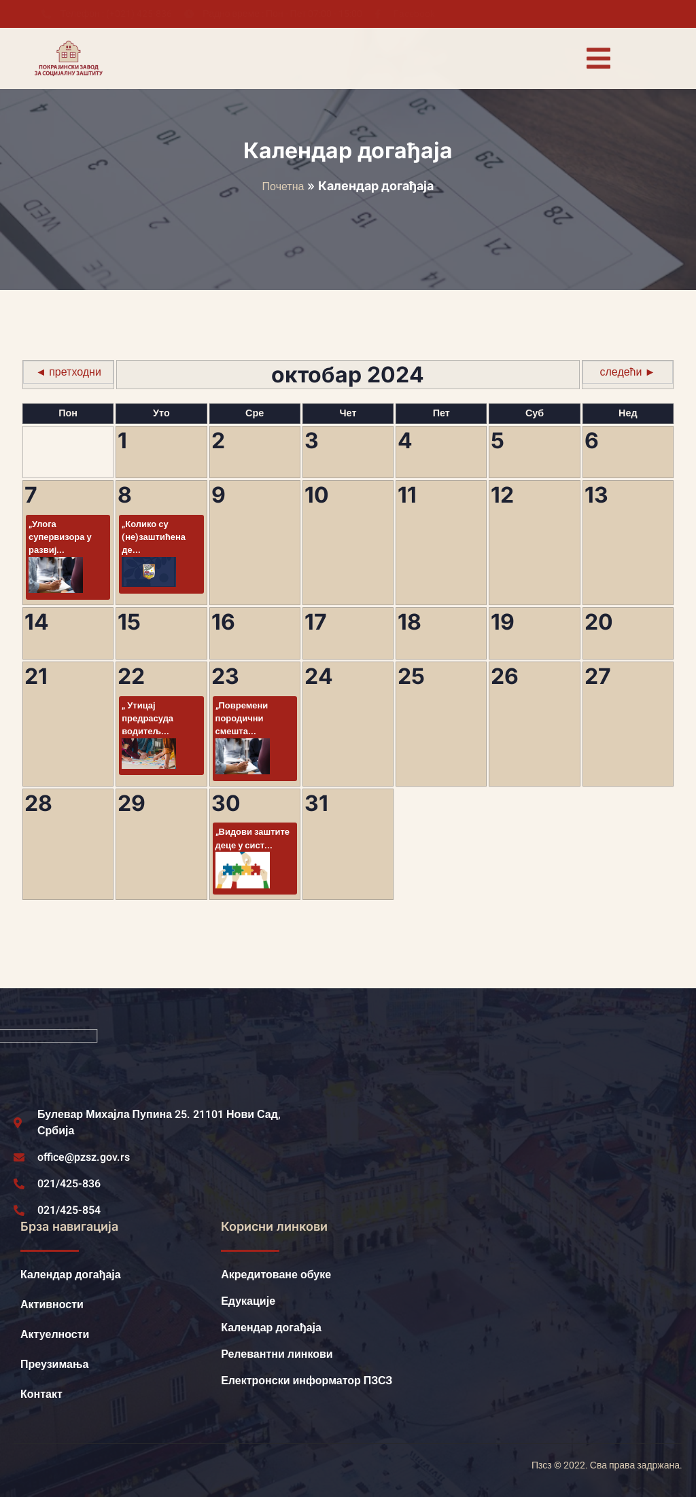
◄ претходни (68, 372)
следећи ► (628, 372)
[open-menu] (598, 58)
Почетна (283, 187)
